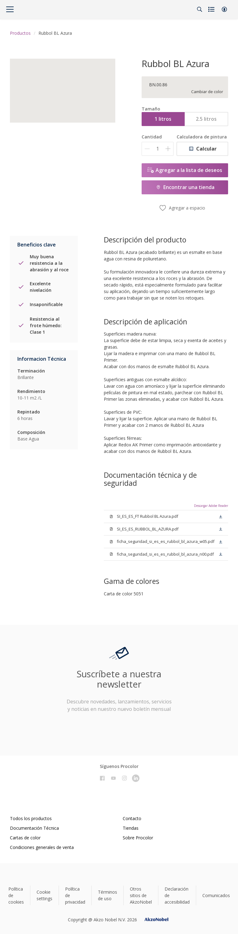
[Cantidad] (158, 149)
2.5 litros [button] (206, 118)
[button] (224, 9)
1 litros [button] (163, 118)
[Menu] (10, 9)
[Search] (199, 9)
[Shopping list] (212, 9)
